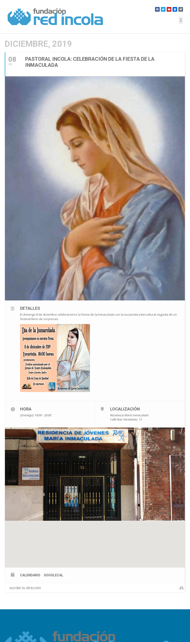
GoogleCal (53, 575)
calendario (30, 575)
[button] (181, 20)
